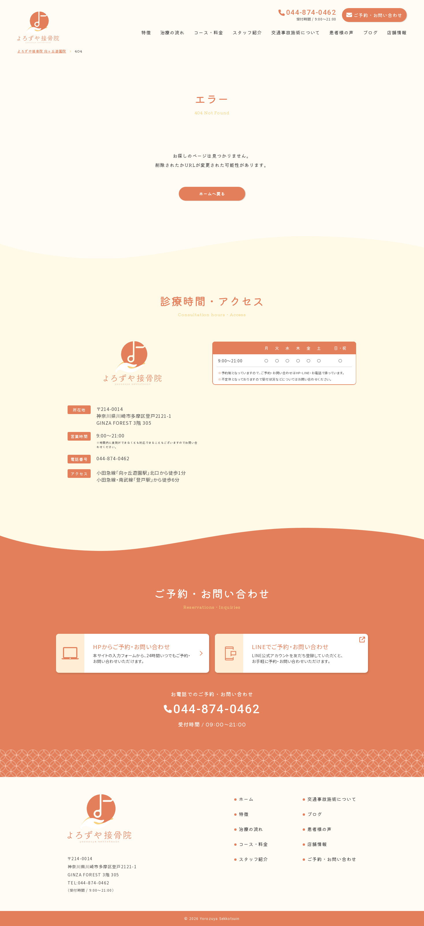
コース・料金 (208, 32)
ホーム (246, 798)
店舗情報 (397, 32)
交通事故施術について (295, 32)
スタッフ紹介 (247, 32)
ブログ (370, 32)
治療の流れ (172, 32)
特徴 (146, 32)
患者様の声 (341, 32)
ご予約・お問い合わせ (331, 859)
